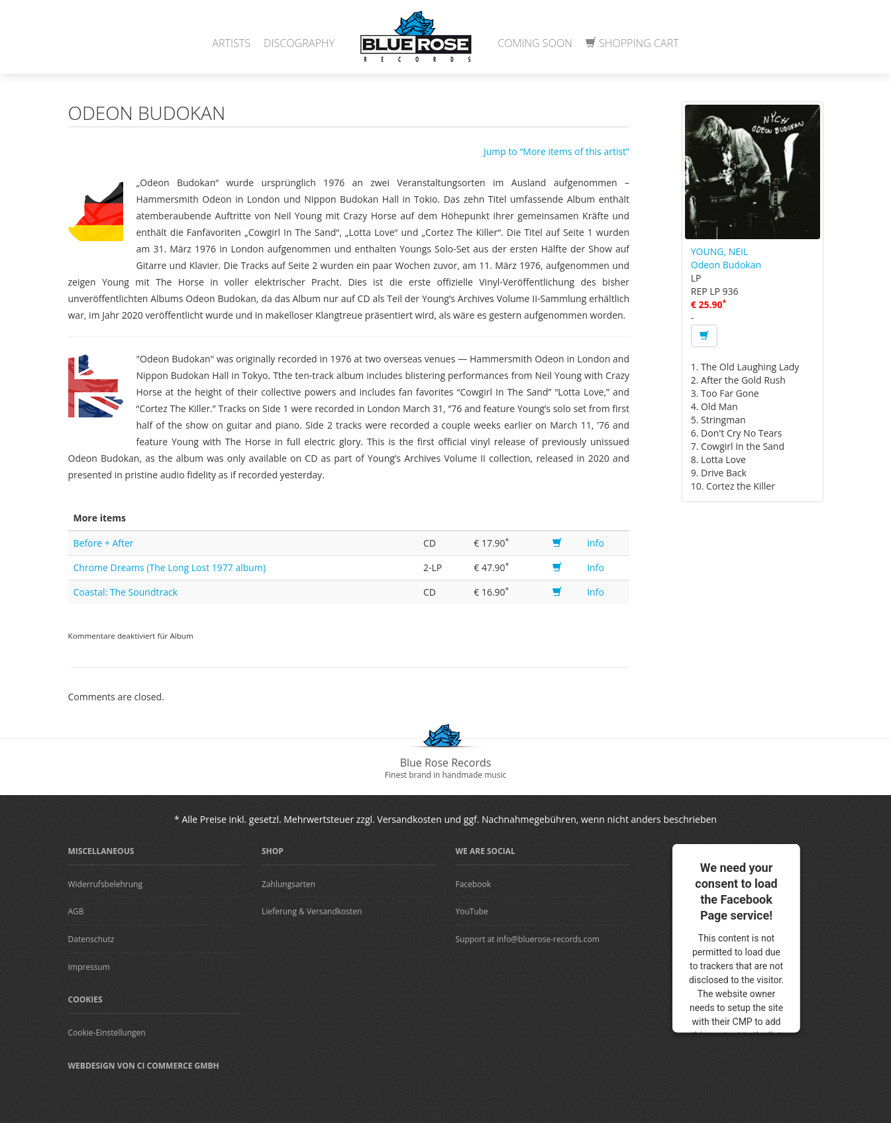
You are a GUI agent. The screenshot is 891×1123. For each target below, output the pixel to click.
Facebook (473, 884)
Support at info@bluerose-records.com (528, 939)
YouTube (472, 911)
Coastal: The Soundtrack (126, 592)
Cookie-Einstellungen (107, 1032)
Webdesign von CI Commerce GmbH (143, 1065)
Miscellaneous (101, 851)
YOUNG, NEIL (719, 251)
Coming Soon (535, 43)
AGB (76, 911)
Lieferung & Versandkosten (312, 911)
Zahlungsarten (288, 884)
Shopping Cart (632, 43)
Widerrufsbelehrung (105, 884)
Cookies (85, 999)
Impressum (89, 967)
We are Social (485, 851)
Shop (273, 851)
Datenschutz (91, 939)
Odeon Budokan (726, 264)
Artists (231, 43)
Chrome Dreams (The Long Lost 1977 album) (170, 567)
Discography (299, 43)
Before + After (104, 543)
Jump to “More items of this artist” (556, 151)
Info (595, 543)
